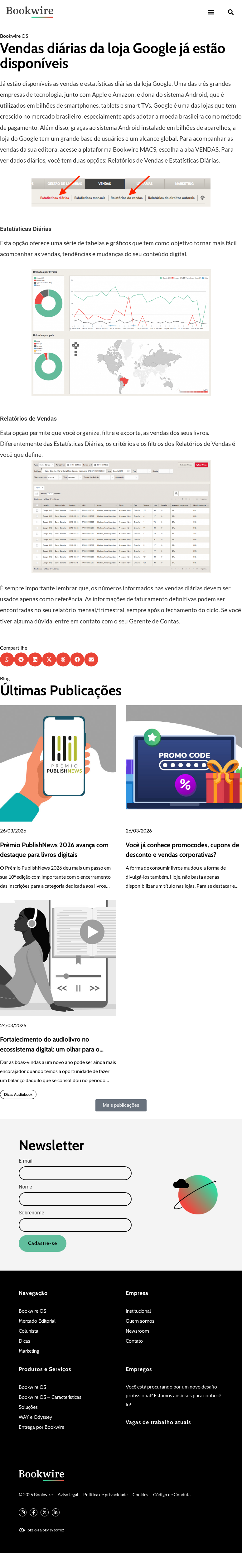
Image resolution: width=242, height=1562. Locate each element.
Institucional (138, 1311)
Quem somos (140, 1321)
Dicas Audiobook (18, 1094)
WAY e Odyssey (35, 1417)
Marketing (29, 1351)
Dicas (24, 1341)
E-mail (25, 1161)
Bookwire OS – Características (50, 1397)
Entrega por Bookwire (41, 1427)
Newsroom (137, 1331)
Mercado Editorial (37, 1321)
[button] (211, 12)
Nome (25, 1187)
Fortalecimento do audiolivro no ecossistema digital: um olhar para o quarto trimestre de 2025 (49, 1049)
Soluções (28, 1407)
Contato (134, 1341)
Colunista (28, 1331)
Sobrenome (31, 1213)
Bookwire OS (14, 36)
